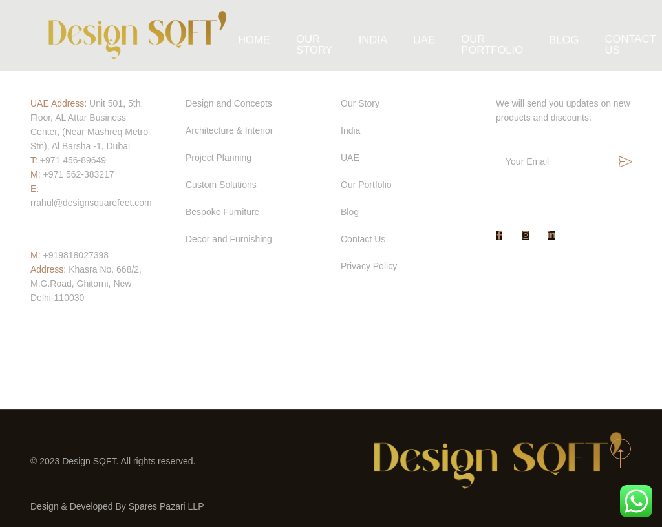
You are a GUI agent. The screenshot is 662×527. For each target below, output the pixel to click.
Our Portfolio (489, 35)
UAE (427, 35)
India (380, 35)
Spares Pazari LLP (166, 506)
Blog (553, 35)
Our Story (327, 35)
